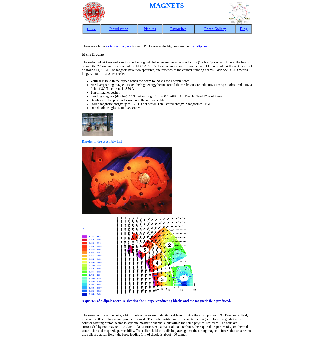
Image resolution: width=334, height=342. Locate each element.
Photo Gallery (215, 29)
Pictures (150, 29)
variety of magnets (118, 46)
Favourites (178, 29)
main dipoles (198, 46)
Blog (244, 29)
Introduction (118, 29)
